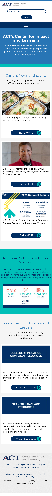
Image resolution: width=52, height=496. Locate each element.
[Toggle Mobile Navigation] (26, 25)
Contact (35, 467)
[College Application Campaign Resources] (26, 368)
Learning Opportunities (25, 464)
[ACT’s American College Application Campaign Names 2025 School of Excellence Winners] (26, 216)
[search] (26, 11)
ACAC (9, 464)
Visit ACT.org (28, 477)
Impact (42, 464)
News (15, 467)
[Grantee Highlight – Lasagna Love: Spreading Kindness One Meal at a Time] (26, 114)
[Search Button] (26, 17)
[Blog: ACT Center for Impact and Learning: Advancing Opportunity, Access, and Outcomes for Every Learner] (26, 165)
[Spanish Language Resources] (26, 419)
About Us (25, 467)
